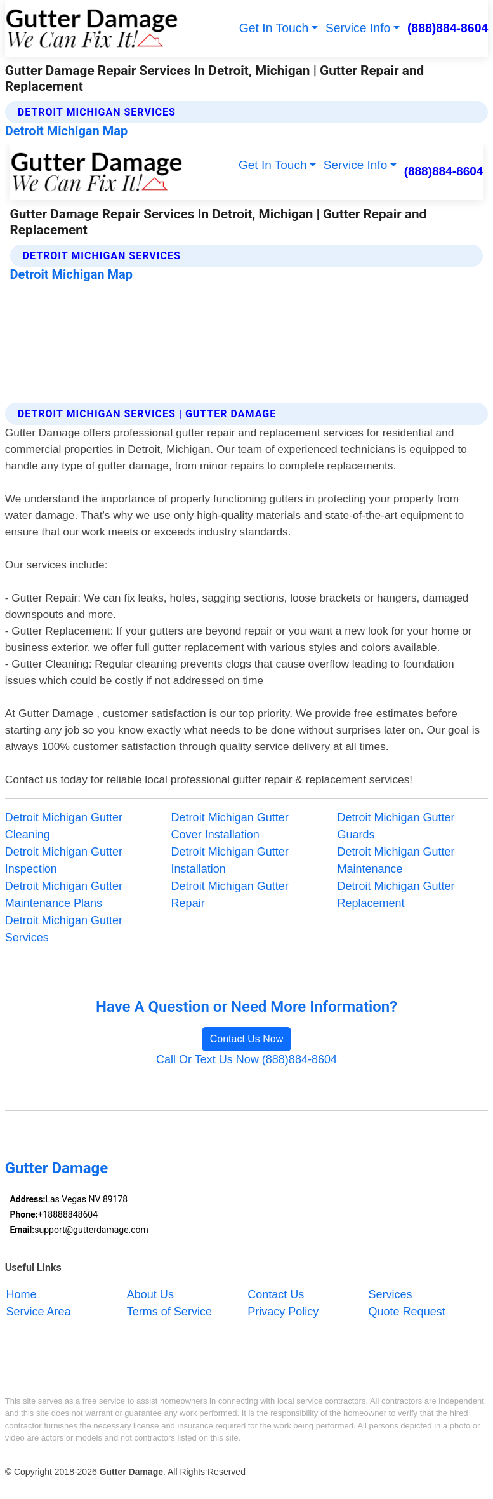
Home (21, 1294)
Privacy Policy (283, 1311)
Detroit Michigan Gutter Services (63, 929)
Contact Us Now (247, 1038)
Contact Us (275, 1294)
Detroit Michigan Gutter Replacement (395, 895)
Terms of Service (169, 1311)
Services (390, 1294)
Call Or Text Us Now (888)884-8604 (246, 1059)
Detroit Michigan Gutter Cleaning (63, 826)
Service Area (38, 1311)
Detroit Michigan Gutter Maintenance (395, 860)
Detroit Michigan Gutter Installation (230, 860)
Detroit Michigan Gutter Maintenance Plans (63, 895)
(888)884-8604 (447, 28)
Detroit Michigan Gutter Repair (230, 895)
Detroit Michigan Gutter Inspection (63, 860)
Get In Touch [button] (274, 28)
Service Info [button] (357, 28)
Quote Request (407, 1311)
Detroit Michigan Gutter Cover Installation (230, 826)
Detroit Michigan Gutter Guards (395, 826)
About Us (150, 1294)
